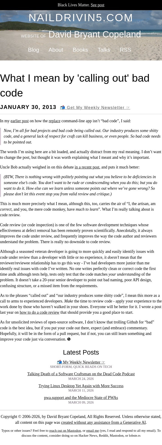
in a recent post (87, 167)
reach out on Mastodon (65, 430)
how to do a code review (39, 312)
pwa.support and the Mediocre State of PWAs (81, 397)
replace (54, 121)
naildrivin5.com (81, 17)
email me (92, 430)
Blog (33, 50)
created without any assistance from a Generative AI (103, 422)
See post (97, 5)
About (56, 50)
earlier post (20, 121)
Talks (104, 50)
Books (80, 50)
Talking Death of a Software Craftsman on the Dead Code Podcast (81, 374)
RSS (125, 50)
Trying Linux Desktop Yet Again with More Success (80, 386)
